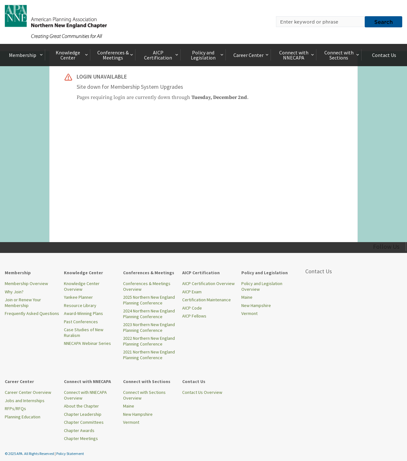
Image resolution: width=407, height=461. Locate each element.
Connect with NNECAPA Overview (85, 395)
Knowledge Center (72, 55)
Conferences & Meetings (116, 55)
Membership (26, 55)
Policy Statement (70, 453)
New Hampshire (256, 305)
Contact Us (384, 55)
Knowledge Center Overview (82, 286)
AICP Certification (161, 55)
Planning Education (22, 417)
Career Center (251, 55)
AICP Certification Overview (208, 283)
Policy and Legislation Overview (261, 286)
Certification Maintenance (206, 300)
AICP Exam (192, 292)
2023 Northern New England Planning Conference (149, 327)
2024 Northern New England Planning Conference (149, 313)
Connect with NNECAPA (297, 55)
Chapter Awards (79, 430)
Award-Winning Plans (83, 313)
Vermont (249, 313)
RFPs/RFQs (15, 408)
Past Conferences (81, 322)
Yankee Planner (78, 297)
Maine (246, 297)
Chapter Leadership (82, 414)
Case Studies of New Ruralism (83, 332)
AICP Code (192, 308)
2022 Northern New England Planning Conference (149, 341)
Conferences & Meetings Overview (146, 286)
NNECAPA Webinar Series (87, 343)
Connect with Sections (342, 55)
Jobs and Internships (25, 400)
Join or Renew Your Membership (23, 302)
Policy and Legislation (207, 55)
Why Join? (14, 292)
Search (383, 21)
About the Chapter (81, 406)
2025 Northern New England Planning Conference (149, 300)
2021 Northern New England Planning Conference (149, 354)
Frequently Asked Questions (32, 313)
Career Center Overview (28, 392)
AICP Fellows (194, 316)
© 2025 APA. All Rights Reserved (30, 453)
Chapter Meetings (81, 438)
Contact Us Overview (202, 392)
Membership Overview (26, 283)
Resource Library (80, 305)
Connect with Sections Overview (144, 395)
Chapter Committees (84, 422)
